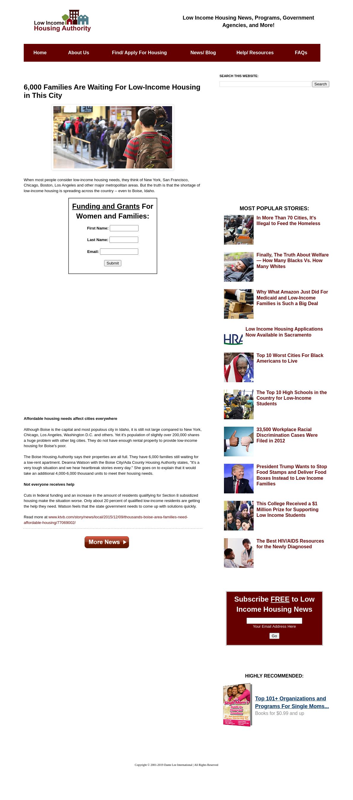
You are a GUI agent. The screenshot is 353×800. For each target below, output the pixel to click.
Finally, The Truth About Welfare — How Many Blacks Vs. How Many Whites (293, 260)
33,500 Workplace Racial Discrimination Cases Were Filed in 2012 (287, 435)
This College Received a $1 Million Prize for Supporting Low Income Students (288, 509)
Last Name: (97, 240)
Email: (93, 251)
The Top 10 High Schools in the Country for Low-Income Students (292, 398)
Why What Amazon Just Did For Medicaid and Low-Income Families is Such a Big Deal (292, 297)
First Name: (98, 228)
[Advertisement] (113, 341)
